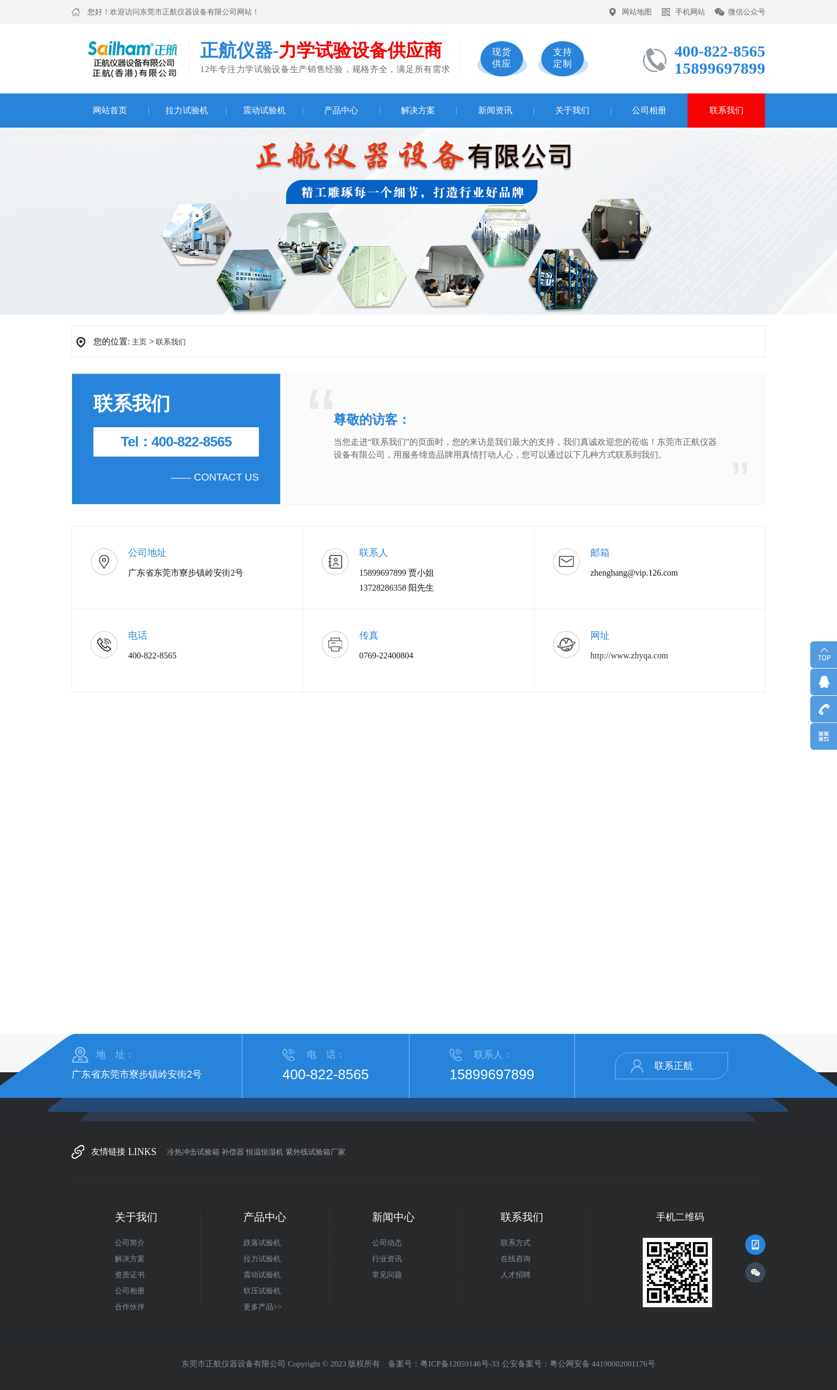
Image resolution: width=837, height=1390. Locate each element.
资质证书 (130, 1275)
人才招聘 (516, 1275)
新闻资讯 (495, 110)
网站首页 (110, 110)
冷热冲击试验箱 (193, 1152)
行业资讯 (387, 1259)
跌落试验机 (262, 1243)
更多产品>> (262, 1307)
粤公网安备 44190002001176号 (603, 1364)
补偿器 (233, 1152)
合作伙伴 (130, 1307)
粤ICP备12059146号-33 (459, 1364)
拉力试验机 (186, 110)
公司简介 (130, 1243)
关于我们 (572, 110)
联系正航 (673, 1066)
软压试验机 (262, 1291)
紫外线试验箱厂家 (315, 1152)
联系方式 (516, 1243)
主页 (139, 342)
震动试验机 (264, 110)
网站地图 (637, 12)
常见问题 (387, 1275)
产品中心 (341, 110)
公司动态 (387, 1243)
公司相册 (649, 110)
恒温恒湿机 (264, 1152)
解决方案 (418, 110)
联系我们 (726, 110)
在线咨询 (516, 1259)
